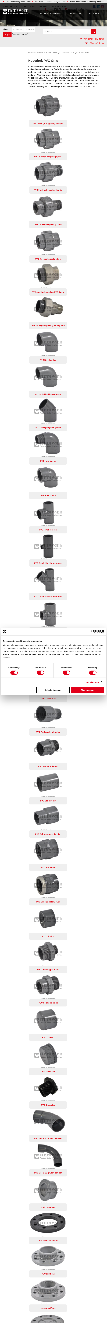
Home (48, 52)
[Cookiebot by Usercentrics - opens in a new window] (92, 631)
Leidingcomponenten (61, 52)
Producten (75, 13)
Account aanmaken (50, 13)
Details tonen (92, 682)
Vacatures (95, 13)
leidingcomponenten (46, 72)
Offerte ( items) (94, 43)
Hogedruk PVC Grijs (81, 52)
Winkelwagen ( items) (92, 39)
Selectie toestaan (53, 690)
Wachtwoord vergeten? (20, 34)
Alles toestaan (87, 690)
